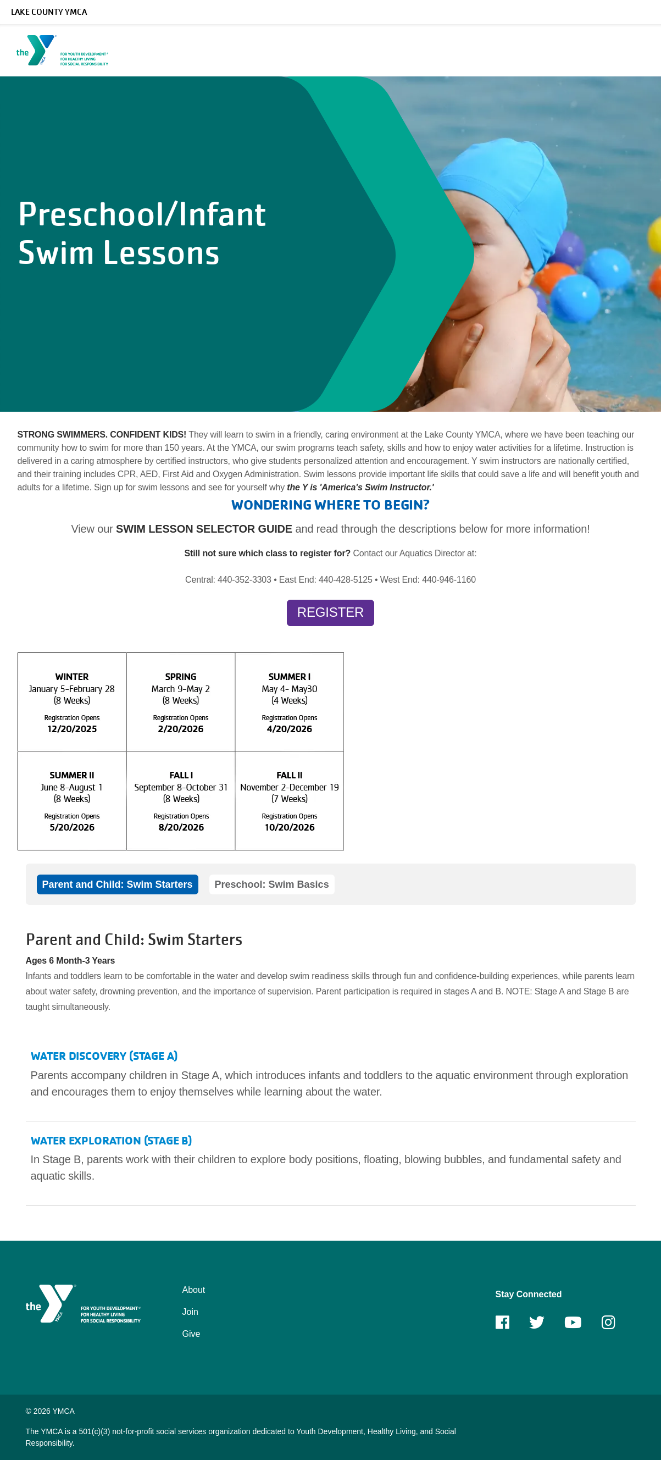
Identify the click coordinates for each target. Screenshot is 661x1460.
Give (191, 1334)
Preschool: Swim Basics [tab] (272, 884)
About (193, 1290)
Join (190, 1312)
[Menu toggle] (644, 47)
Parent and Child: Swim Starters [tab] (117, 884)
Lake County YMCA (49, 12)
